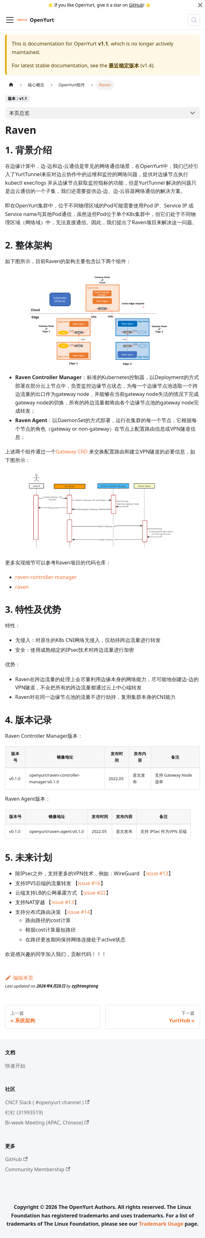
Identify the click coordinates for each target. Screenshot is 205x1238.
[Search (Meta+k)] (194, 20)
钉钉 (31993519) (24, 1112)
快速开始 (15, 1065)
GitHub (136, 5)
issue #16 (89, 883)
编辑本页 (19, 977)
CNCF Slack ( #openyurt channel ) (47, 1102)
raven (22, 586)
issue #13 (157, 873)
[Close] (200, 5)
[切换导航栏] (10, 20)
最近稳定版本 (124, 65)
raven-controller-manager (46, 577)
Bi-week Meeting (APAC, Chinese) (47, 1122)
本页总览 (19, 112)
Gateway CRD (72, 451)
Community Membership (37, 1169)
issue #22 (94, 892)
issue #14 (78, 911)
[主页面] (11, 85)
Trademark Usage (161, 1223)
